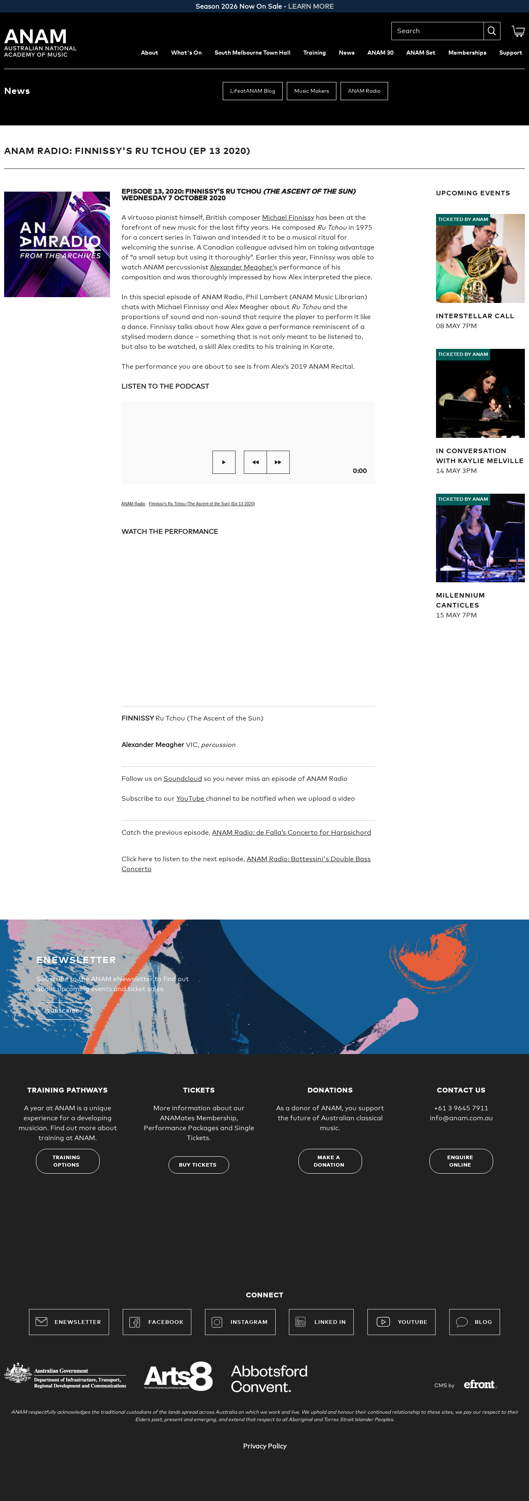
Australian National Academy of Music (51, 43)
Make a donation (329, 1161)
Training (314, 53)
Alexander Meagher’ (242, 267)
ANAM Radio (364, 91)
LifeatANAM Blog (252, 91)
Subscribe (63, 1011)
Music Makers (311, 91)
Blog (474, 1322)
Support (510, 53)
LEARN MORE (311, 6)
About (149, 53)
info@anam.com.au (461, 1118)
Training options (66, 1161)
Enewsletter (68, 1321)
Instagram (240, 1322)
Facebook (156, 1322)
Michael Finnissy (288, 217)
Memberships (467, 53)
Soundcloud (183, 779)
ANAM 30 (380, 53)
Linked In (330, 1322)
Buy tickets (198, 1165)
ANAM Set (421, 53)
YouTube (191, 798)
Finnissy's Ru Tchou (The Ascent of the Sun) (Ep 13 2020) (202, 504)
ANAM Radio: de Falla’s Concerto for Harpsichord (291, 832)
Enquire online (460, 1161)
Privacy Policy (264, 1446)
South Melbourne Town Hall (252, 53)
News (347, 53)
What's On (186, 53)
